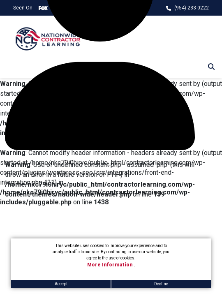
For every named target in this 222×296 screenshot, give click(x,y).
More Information (110, 265)
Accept (61, 284)
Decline (161, 284)
